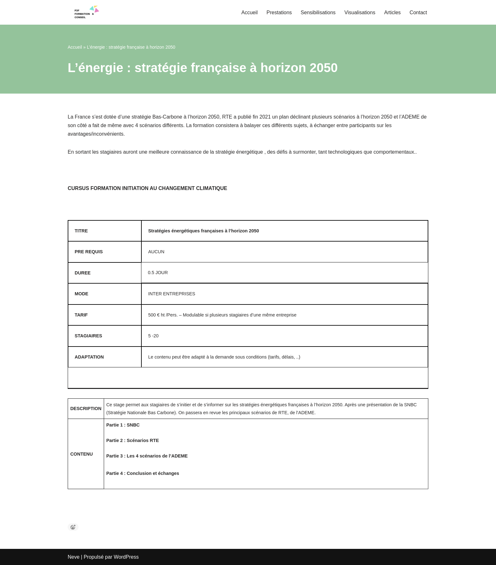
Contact (418, 12)
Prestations (279, 12)
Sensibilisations (318, 12)
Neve (73, 557)
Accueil (249, 12)
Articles (392, 12)
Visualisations (359, 12)
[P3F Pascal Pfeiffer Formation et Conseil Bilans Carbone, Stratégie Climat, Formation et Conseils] (87, 12)
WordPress (126, 557)
